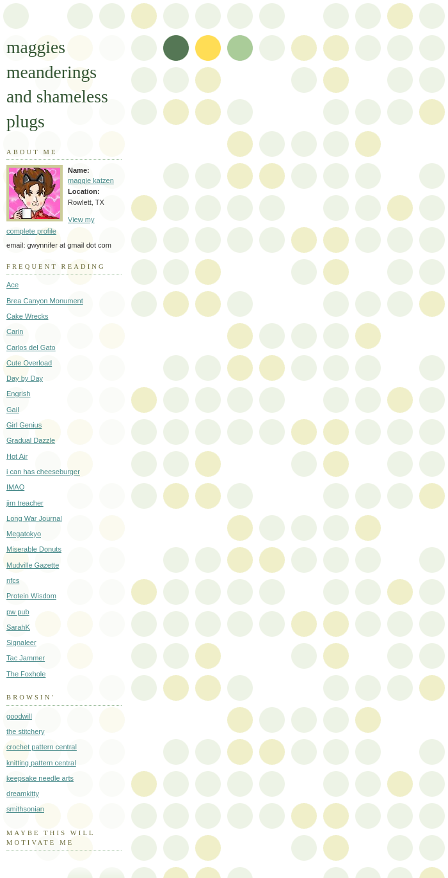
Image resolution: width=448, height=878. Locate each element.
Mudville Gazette (32, 565)
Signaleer (21, 642)
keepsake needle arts (40, 778)
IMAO (15, 487)
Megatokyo (23, 534)
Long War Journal (34, 518)
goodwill (19, 716)
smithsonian (25, 809)
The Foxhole (25, 674)
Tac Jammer (25, 658)
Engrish (18, 393)
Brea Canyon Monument (44, 301)
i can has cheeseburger (43, 471)
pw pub (17, 612)
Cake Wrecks (27, 316)
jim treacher (25, 503)
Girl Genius (24, 425)
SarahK (18, 627)
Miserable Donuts (33, 549)
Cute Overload (29, 363)
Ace (12, 285)
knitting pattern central (41, 763)
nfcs (12, 580)
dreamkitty (22, 793)
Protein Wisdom (31, 596)
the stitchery (25, 731)
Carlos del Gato (31, 347)
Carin (14, 331)
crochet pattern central (41, 747)
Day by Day (24, 378)
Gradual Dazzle (30, 440)
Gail (12, 409)
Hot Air (17, 456)
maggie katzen (91, 180)
